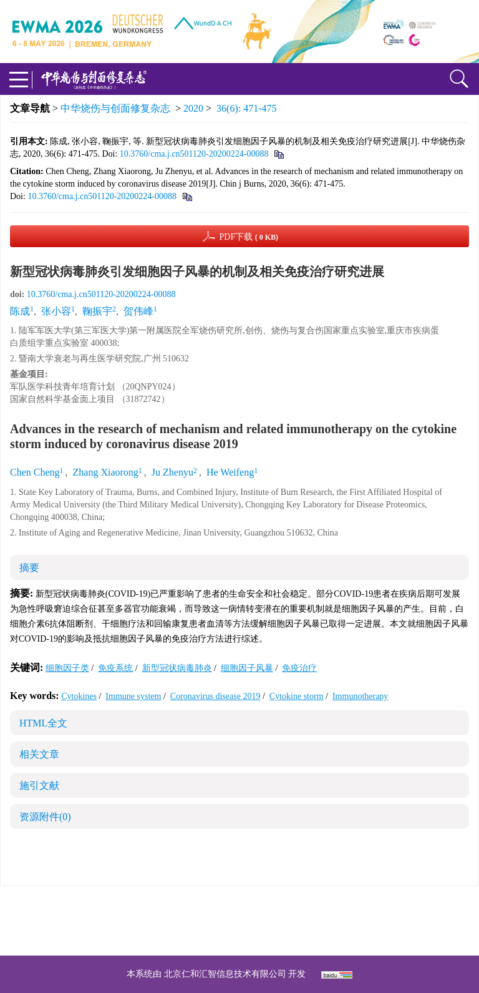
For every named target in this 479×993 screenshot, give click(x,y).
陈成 (20, 311)
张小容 (56, 311)
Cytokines (79, 696)
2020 (193, 108)
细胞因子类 (67, 668)
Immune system (133, 696)
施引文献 (39, 785)
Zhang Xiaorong (105, 472)
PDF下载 (248, 237)
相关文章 (39, 754)
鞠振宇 (97, 311)
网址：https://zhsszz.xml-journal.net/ (239, 935)
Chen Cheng (35, 472)
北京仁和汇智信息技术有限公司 (225, 974)
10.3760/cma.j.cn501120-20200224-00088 (194, 154)
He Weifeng (230, 472)
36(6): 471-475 (246, 108)
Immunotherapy (360, 696)
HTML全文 (43, 723)
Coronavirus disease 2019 (215, 696)
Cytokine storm (296, 696)
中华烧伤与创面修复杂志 (115, 108)
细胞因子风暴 (247, 668)
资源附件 (45, 816)
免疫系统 (115, 668)
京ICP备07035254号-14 (330, 905)
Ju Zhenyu (172, 472)
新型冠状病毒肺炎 (177, 668)
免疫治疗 (299, 668)
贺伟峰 (138, 311)
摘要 (29, 567)
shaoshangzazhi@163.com (255, 920)
